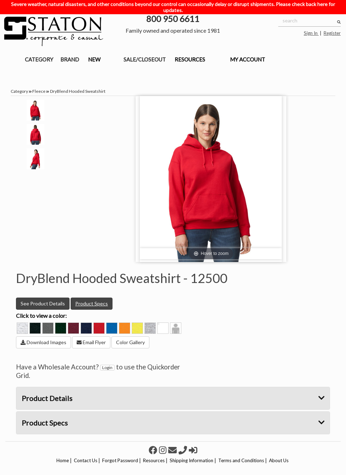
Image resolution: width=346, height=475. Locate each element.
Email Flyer (91, 342)
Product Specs (91, 303)
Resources (154, 460)
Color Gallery (130, 342)
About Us (279, 460)
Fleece (38, 91)
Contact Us (85, 460)
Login (107, 367)
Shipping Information (191, 460)
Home (62, 460)
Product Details (173, 398)
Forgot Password (120, 460)
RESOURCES (190, 59)
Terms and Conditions (241, 460)
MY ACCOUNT (247, 59)
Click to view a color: (41, 315)
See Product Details (43, 303)
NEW (94, 59)
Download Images (43, 342)
